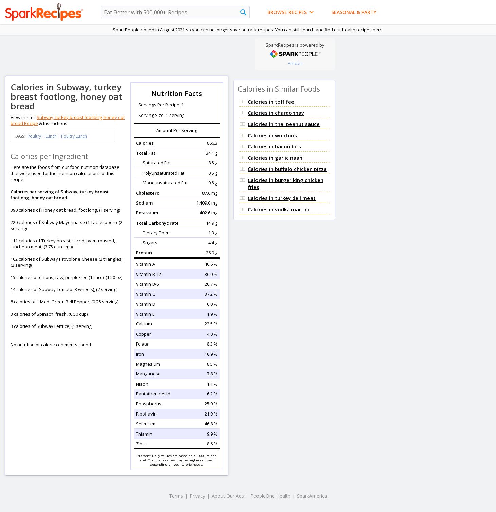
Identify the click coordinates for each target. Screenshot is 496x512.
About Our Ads (228, 496)
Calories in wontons (272, 135)
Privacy (197, 496)
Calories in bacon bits (274, 146)
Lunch (51, 136)
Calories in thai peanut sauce (284, 124)
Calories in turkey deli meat (282, 198)
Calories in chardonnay (276, 112)
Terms (176, 496)
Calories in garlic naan (275, 157)
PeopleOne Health (270, 496)
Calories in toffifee (271, 101)
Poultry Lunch (74, 136)
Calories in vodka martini (278, 209)
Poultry (34, 136)
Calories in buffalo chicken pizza (287, 168)
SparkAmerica (312, 496)
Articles (295, 63)
